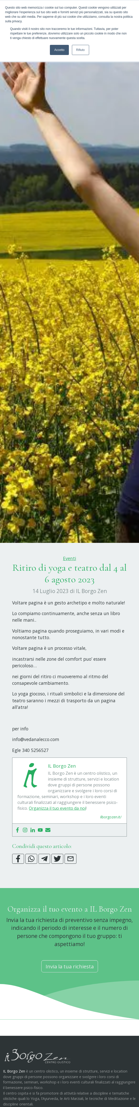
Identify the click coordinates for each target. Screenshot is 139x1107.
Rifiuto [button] (80, 50)
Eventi (69, 584)
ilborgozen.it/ (111, 842)
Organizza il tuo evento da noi (57, 833)
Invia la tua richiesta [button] (70, 991)
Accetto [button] (59, 50)
